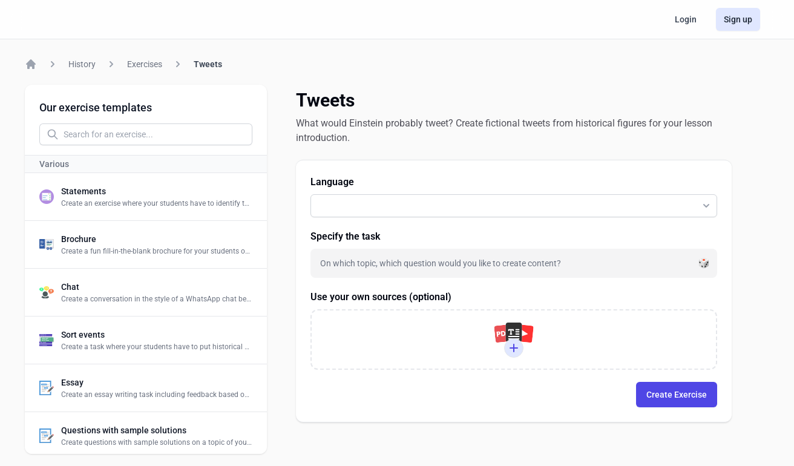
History (82, 64)
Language (332, 182)
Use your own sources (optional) (380, 297)
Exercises (144, 64)
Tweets (208, 64)
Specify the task (345, 236)
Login (686, 19)
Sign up (738, 19)
